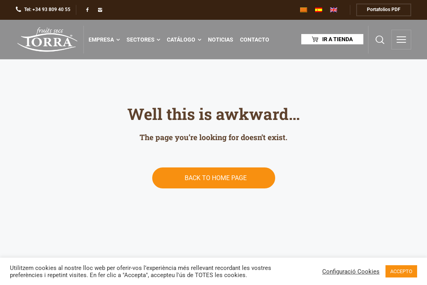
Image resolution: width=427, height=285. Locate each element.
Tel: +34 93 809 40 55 (47, 9)
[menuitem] (303, 10)
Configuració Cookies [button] (351, 271)
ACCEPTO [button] (401, 271)
